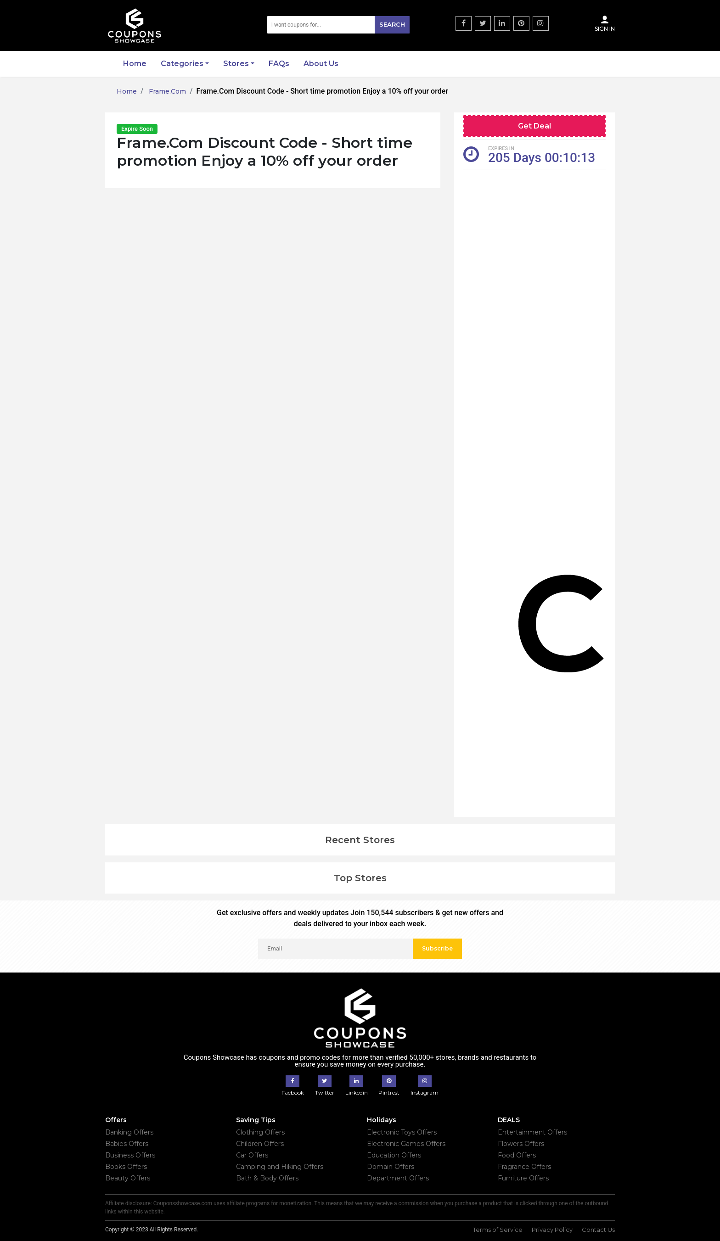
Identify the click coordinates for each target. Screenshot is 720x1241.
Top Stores (360, 877)
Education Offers (394, 1155)
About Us (321, 63)
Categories (182, 63)
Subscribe (437, 948)
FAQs (279, 63)
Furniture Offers (523, 1178)
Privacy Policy (552, 1229)
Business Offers (130, 1155)
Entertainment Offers (532, 1132)
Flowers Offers (521, 1144)
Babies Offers (126, 1144)
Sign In (605, 23)
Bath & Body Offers (267, 1178)
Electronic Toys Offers (402, 1132)
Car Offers (252, 1155)
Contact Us (598, 1229)
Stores (236, 63)
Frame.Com (166, 91)
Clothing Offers (260, 1132)
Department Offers (398, 1178)
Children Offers (260, 1144)
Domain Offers (390, 1167)
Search (392, 24)
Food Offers (517, 1155)
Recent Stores (360, 839)
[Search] (338, 25)
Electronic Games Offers (406, 1144)
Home (134, 63)
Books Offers (126, 1167)
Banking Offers (129, 1132)
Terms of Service (498, 1229)
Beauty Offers (127, 1178)
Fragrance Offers (524, 1167)
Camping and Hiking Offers (279, 1167)
